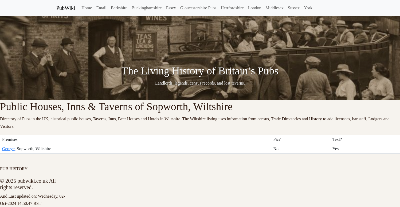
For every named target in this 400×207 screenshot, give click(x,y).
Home (86, 8)
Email (101, 8)
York (308, 8)
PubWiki (65, 8)
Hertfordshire (232, 8)
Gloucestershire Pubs (198, 8)
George (8, 148)
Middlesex (275, 8)
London (254, 8)
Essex (171, 8)
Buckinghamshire (147, 8)
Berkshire (119, 8)
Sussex (294, 8)
